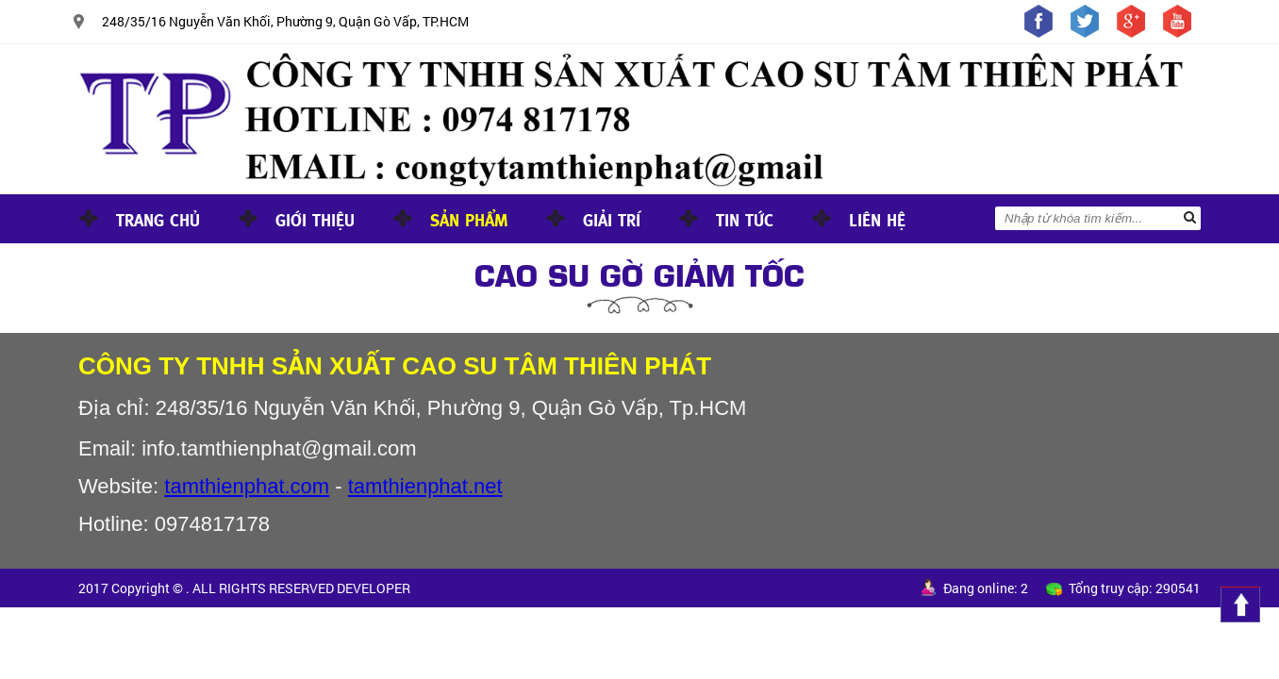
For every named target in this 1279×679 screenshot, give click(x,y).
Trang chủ (158, 218)
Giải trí (611, 218)
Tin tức (744, 218)
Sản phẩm (468, 218)
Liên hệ (877, 218)
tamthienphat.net (425, 486)
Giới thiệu (315, 218)
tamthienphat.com (246, 486)
